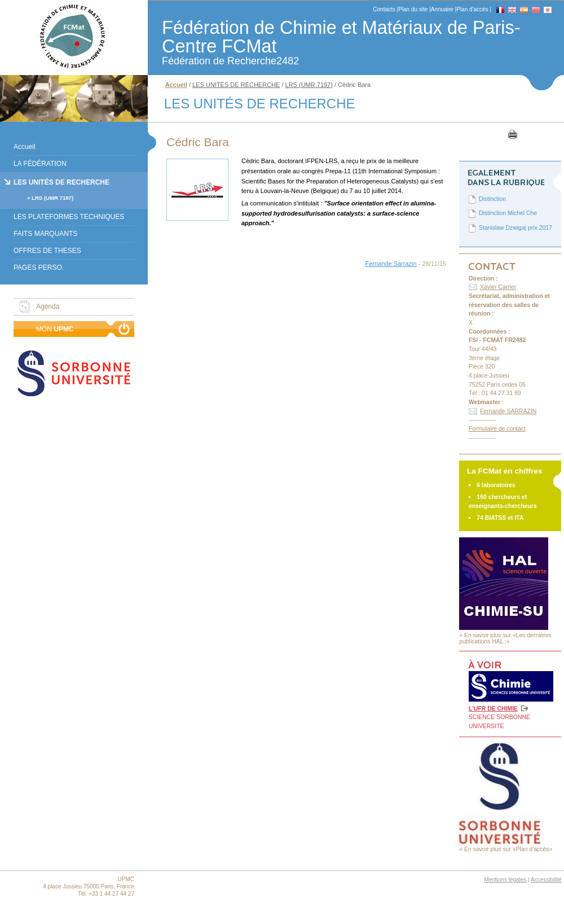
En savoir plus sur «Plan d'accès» (508, 849)
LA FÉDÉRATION (40, 164)
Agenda (47, 306)
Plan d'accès (472, 9)
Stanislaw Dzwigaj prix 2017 (515, 228)
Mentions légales (505, 880)
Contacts (384, 9)
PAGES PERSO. (39, 267)
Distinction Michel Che (508, 213)
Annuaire (442, 9)
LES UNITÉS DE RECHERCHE (61, 182)
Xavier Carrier (498, 287)
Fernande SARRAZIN (508, 411)
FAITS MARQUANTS (45, 234)
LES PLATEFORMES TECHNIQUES (69, 217)
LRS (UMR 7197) (52, 198)
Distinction (492, 199)
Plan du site (413, 9)
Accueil (25, 147)
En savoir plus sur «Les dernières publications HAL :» (505, 638)
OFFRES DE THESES (47, 251)
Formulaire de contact (497, 429)
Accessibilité (546, 880)
